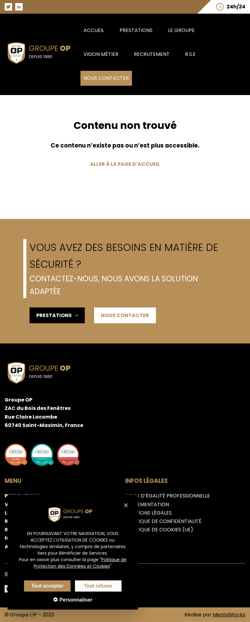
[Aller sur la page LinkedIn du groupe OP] (19, 7)
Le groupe (181, 30)
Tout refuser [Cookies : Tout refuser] (94, 585)
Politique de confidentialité (163, 521)
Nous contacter (106, 78)
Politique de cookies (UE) (159, 529)
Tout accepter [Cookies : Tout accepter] (44, 585)
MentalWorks (229, 614)
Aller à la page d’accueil (125, 164)
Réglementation (147, 504)
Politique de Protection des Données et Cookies (76, 562)
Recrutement (152, 54)
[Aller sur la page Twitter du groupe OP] (8, 7)
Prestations (136, 30)
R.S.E (190, 54)
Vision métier (101, 54)
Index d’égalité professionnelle (167, 495)
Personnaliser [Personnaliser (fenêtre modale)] (72, 599)
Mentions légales (148, 512)
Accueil (94, 30)
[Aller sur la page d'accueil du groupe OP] (42, 65)
